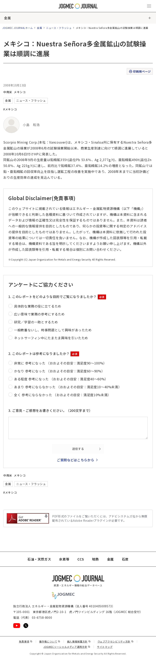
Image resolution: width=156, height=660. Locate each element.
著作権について (49, 641)
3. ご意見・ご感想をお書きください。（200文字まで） (50, 410)
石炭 (125, 559)
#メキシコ (10, 109)
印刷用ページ (140, 71)
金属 (7, 17)
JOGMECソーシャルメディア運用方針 (66, 646)
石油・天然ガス (39, 559)
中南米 (7, 92)
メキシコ (20, 92)
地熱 (95, 559)
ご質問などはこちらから (75, 459)
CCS (80, 559)
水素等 (64, 559)
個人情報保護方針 (79, 641)
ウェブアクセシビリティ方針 (116, 641)
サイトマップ (105, 646)
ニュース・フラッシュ (59, 27)
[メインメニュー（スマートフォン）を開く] (149, 6)
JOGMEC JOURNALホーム (17, 27)
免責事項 (25, 641)
